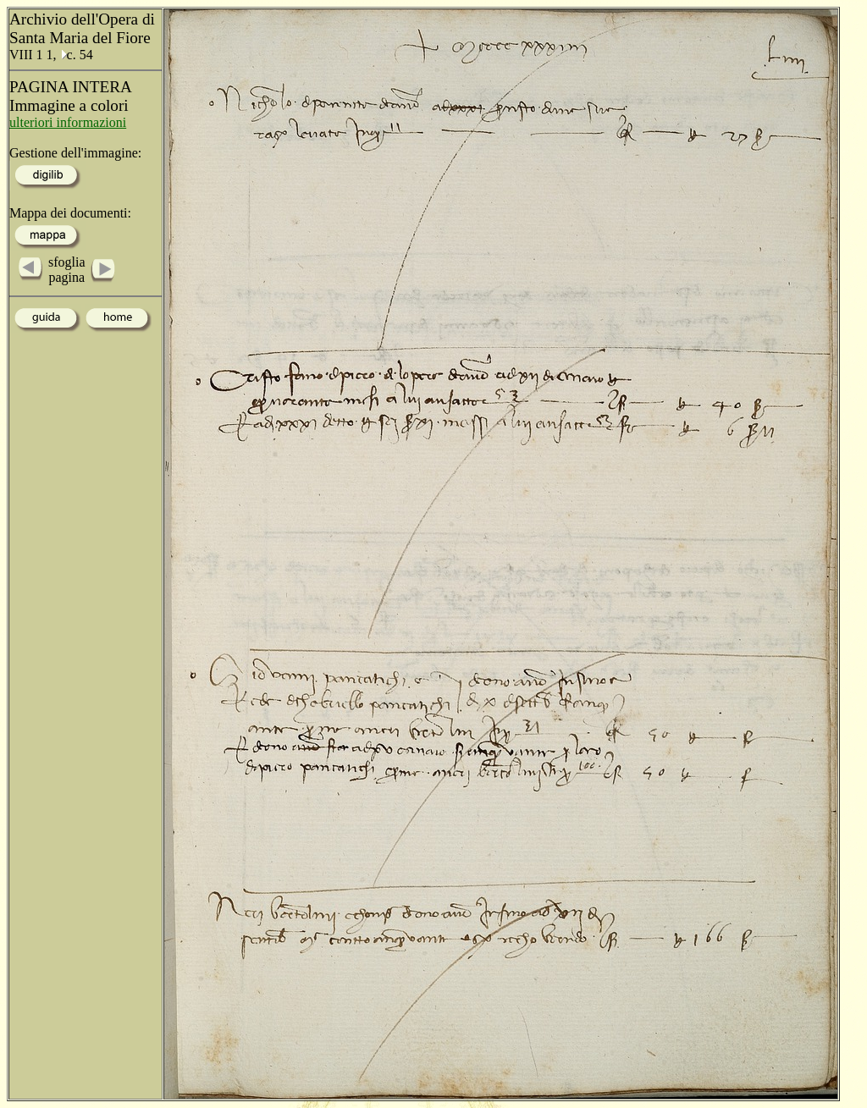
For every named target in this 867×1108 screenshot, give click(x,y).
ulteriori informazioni (67, 122)
